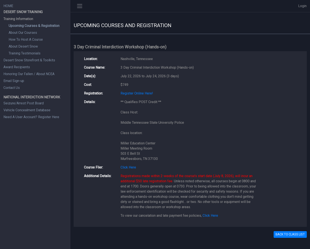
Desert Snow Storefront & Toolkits (29, 60)
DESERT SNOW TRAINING (23, 12)
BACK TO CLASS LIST (290, 234)
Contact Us (11, 88)
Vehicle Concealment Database (26, 110)
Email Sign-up (13, 81)
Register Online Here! (137, 93)
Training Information (18, 19)
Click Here (128, 167)
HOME (8, 6)
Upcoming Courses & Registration (34, 26)
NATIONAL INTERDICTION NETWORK (31, 97)
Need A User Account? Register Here (31, 117)
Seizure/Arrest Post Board (23, 103)
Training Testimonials (24, 53)
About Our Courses (23, 33)
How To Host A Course (26, 39)
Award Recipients (16, 67)
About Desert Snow (23, 46)
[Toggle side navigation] (79, 6)
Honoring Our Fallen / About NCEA (28, 74)
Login (302, 6)
